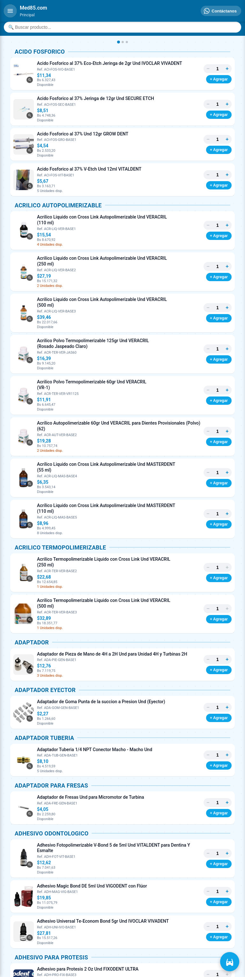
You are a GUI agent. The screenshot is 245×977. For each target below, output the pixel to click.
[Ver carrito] (229, 961)
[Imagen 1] (118, 42)
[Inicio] (33, 8)
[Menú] (10, 10)
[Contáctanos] (221, 11)
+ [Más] (227, 68)
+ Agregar (219, 79)
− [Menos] (207, 68)
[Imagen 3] (127, 42)
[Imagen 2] (123, 42)
